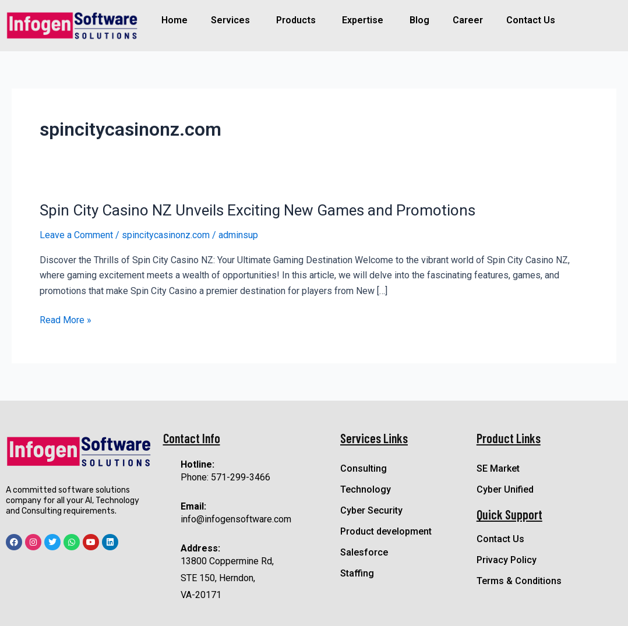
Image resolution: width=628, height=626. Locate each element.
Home (174, 20)
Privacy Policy (507, 559)
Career (468, 20)
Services (230, 20)
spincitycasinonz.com (166, 235)
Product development (386, 531)
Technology (365, 489)
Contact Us (530, 20)
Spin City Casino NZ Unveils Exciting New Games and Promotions (257, 210)
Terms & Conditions (519, 580)
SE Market (498, 468)
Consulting (363, 468)
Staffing (357, 573)
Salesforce (364, 552)
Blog (419, 20)
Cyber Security (371, 510)
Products (296, 20)
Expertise (362, 20)
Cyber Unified (505, 489)
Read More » (65, 320)
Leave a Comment (76, 235)
